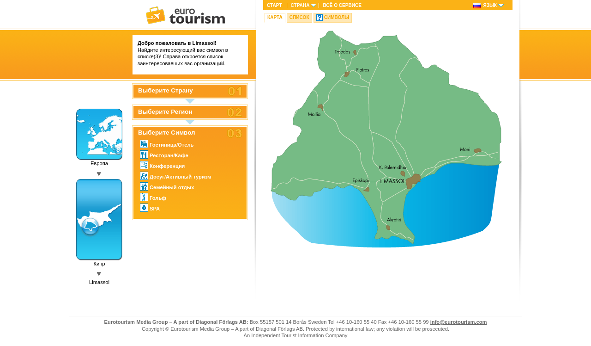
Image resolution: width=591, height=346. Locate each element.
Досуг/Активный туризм (175, 176)
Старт (274, 5)
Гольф (153, 197)
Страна (300, 5)
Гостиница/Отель (166, 144)
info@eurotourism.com (458, 322)
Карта (275, 17)
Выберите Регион (165, 112)
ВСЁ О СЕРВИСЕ (342, 5)
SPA (150, 208)
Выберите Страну (165, 90)
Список (299, 17)
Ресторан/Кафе (164, 154)
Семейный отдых (167, 186)
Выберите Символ (166, 133)
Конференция (162, 165)
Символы (336, 17)
